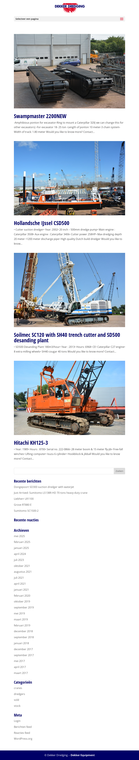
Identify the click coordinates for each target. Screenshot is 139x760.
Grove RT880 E (23, 505)
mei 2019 (19, 613)
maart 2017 (21, 673)
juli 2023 (19, 560)
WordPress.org (23, 738)
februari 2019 (22, 625)
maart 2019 (21, 619)
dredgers (19, 694)
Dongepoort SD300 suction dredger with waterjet (44, 487)
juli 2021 (19, 577)
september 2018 (24, 637)
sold (16, 700)
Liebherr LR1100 (24, 499)
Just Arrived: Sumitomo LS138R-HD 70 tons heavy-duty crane (50, 493)
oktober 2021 (22, 566)
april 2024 (20, 554)
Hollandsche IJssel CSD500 (41, 223)
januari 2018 (21, 643)
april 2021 (20, 583)
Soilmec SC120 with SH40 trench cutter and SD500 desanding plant (67, 337)
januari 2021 (21, 589)
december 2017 (23, 649)
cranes (18, 688)
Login (17, 721)
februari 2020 (22, 595)
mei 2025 (19, 536)
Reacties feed (22, 733)
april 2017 (20, 667)
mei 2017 (19, 661)
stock (17, 706)
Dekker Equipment (83, 755)
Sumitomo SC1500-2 (26, 510)
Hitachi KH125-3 (31, 442)
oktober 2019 (22, 601)
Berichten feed (23, 727)
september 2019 (24, 607)
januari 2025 (21, 548)
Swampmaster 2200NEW (40, 116)
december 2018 (23, 631)
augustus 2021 (23, 571)
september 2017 (24, 655)
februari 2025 (22, 542)
